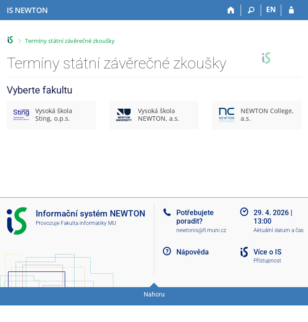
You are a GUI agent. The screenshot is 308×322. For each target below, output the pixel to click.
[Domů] (231, 10)
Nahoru (154, 294)
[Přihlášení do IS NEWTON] (291, 10)
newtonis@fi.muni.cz (201, 230)
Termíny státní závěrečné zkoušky (70, 41)
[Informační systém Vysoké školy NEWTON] (27, 10)
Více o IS (268, 252)
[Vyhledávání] (251, 10)
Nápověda (192, 252)
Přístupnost (267, 261)
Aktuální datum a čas (279, 230)
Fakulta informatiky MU (88, 223)
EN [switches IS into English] (271, 9)
